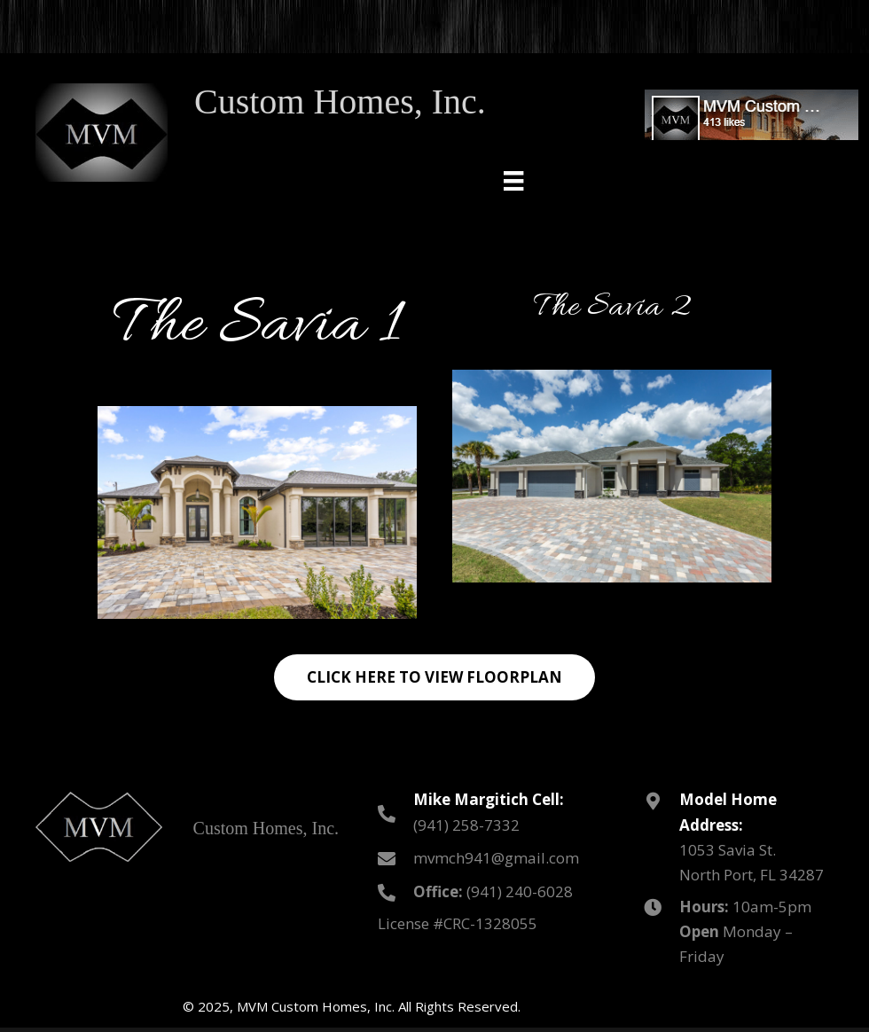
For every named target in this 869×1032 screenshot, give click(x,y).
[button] (434, 677)
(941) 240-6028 (519, 891)
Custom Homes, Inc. (340, 101)
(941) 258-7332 (466, 825)
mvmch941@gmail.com (496, 858)
